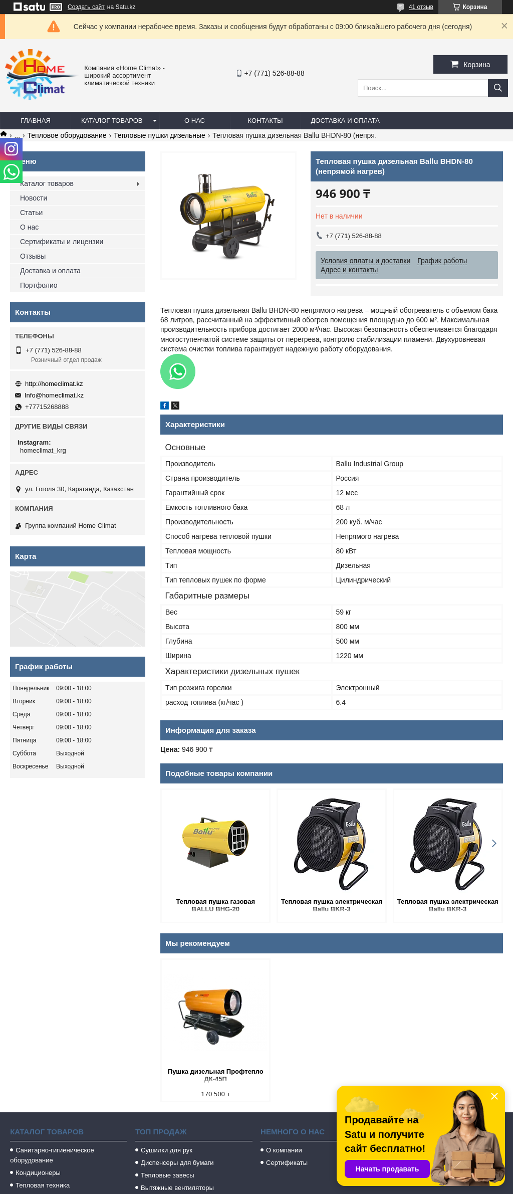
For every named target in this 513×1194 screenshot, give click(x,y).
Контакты (265, 120)
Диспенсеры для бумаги (177, 1162)
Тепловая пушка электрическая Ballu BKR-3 (331, 905)
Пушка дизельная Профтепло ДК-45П (216, 1075)
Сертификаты (287, 1162)
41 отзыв (421, 7)
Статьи (31, 213)
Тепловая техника (43, 1185)
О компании (284, 1150)
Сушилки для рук (166, 1150)
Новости (33, 198)
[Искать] (498, 88)
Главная (36, 120)
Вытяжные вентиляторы (177, 1187)
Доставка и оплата (345, 120)
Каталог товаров (112, 120)
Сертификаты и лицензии (61, 242)
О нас (194, 120)
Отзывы (33, 256)
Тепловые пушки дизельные (159, 135)
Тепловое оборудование (67, 135)
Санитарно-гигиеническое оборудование (52, 1155)
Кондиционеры (38, 1172)
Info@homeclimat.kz (54, 395)
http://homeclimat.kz (54, 383)
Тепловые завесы (167, 1175)
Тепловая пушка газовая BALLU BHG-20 (215, 905)
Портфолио (39, 285)
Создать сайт (86, 7)
